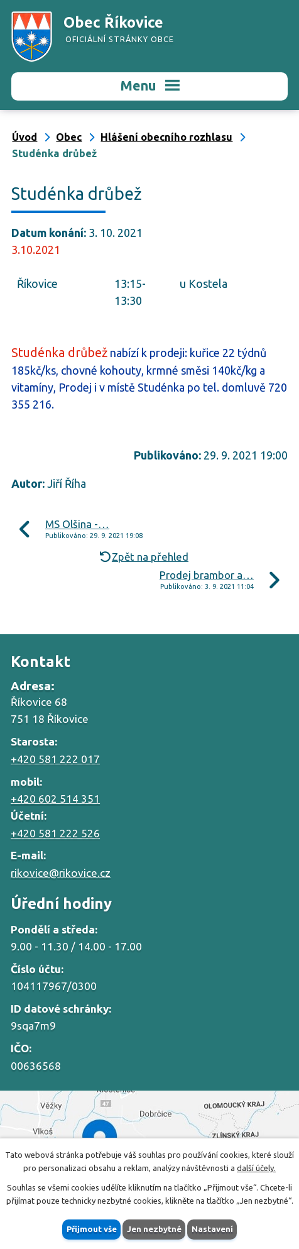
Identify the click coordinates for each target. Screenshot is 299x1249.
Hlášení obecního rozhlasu (166, 137)
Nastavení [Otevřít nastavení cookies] (212, 1228)
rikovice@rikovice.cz (61, 873)
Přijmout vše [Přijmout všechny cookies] (92, 1228)
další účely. (256, 1168)
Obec (69, 137)
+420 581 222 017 (55, 759)
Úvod (24, 137)
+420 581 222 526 (55, 833)
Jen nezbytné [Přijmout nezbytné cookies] (154, 1228)
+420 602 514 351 (55, 799)
